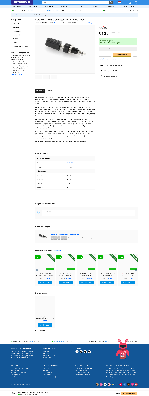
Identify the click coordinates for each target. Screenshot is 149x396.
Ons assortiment (49, 372)
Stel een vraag (47, 211)
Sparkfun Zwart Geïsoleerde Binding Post (65, 234)
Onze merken (16, 6)
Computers (95, 6)
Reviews (46, 370)
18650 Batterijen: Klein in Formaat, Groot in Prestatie (122, 372)
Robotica (64, 6)
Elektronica (33, 6)
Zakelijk (129, 10)
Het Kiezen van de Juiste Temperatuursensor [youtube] (122, 370)
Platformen (49, 6)
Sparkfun (67, 163)
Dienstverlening (81, 365)
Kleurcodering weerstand (83, 375)
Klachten (14, 377)
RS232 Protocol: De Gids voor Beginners (120, 375)
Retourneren (15, 370)
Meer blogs (110, 377)
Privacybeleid (16, 375)
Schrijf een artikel (80, 370)
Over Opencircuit (50, 365)
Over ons (46, 368)
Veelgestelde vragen (50, 377)
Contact (135, 10)
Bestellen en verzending (19, 368)
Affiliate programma (81, 372)
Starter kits (79, 6)
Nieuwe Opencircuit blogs (117, 365)
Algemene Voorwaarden (19, 372)
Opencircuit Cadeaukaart (83, 368)
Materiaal (111, 6)
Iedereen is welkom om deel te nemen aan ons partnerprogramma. (20, 57)
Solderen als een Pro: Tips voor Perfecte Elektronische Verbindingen (122, 368)
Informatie (16, 365)
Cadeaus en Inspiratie (130, 6)
